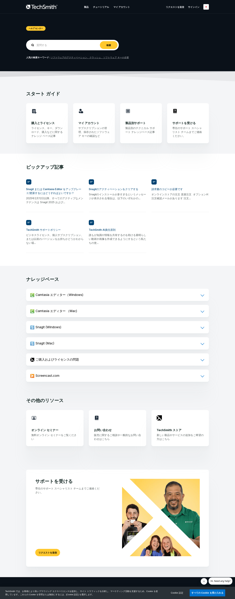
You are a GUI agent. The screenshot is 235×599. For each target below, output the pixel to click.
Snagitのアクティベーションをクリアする (113, 189)
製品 (86, 7)
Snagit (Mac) (45, 343)
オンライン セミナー (44, 430)
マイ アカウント (121, 7)
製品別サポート (135, 123)
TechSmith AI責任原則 (102, 229)
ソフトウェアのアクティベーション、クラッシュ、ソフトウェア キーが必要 (90, 57)
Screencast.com (47, 376)
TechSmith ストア (169, 430)
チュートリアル (101, 7)
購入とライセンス (43, 123)
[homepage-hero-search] (72, 45)
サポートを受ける (184, 123)
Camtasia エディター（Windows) (59, 295)
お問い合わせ (103, 430)
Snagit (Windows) (48, 327)
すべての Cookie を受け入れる (207, 592)
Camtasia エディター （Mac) (56, 311)
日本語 (206, 7)
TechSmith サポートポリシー (43, 229)
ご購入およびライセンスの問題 (57, 359)
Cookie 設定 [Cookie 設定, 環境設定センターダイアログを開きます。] (177, 592)
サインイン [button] (193, 7)
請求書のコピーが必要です (167, 189)
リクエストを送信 (175, 7)
